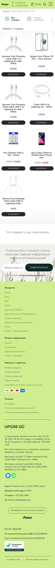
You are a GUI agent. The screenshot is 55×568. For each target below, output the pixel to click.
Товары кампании (13, 318)
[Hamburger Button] (52, 4)
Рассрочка (10, 403)
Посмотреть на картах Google (27, 510)
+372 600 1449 (21, 5)
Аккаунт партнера (13, 355)
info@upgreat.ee (23, 500)
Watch (8, 305)
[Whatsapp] (13, 475)
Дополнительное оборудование (20, 314)
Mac (7, 301)
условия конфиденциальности (32, 275)
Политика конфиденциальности (20, 408)
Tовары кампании (35, 18)
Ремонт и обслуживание (16, 331)
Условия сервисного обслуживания (22, 412)
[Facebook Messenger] (8, 475)
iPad (7, 296)
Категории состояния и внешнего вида (23, 385)
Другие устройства (14, 309)
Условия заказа (12, 372)
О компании (10, 347)
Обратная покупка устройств (18, 322)
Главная (5, 11)
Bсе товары (12, 18)
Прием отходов (12, 380)
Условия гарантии (13, 376)
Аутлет (8, 326)
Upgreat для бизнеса (15, 351)
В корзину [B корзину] (13, 74)
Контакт (8, 343)
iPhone (8, 292)
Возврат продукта (13, 367)
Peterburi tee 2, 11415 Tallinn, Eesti (28, 486)
